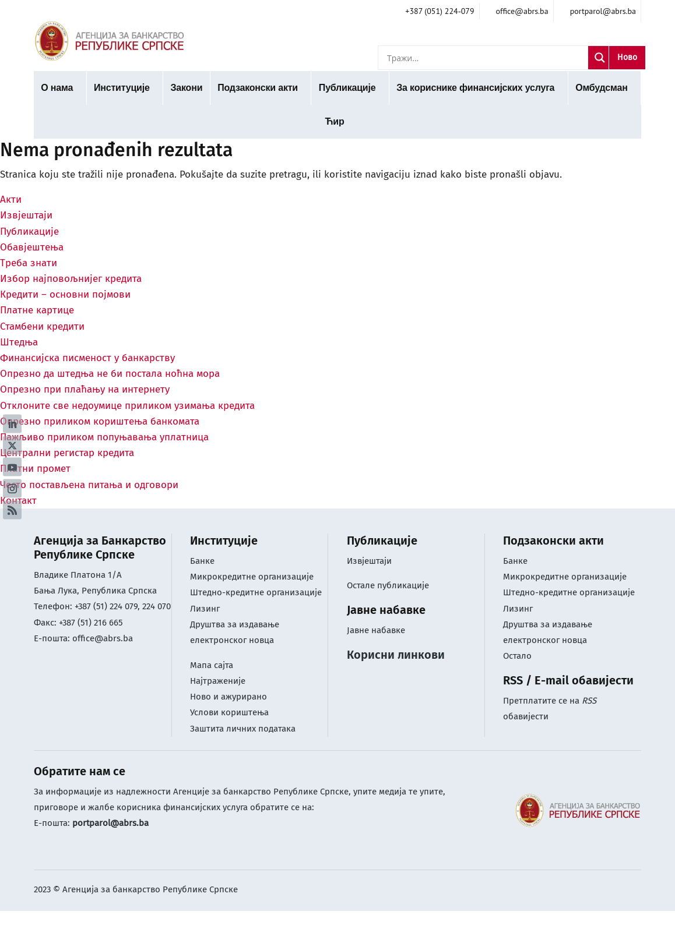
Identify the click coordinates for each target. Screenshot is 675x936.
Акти (11, 199)
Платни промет (35, 468)
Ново (627, 57)
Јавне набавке (376, 630)
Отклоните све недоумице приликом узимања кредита (127, 406)
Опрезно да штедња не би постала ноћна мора (110, 374)
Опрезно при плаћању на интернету (85, 389)
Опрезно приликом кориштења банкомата (99, 421)
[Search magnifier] (599, 57)
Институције (122, 88)
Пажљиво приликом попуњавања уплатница (104, 437)
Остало (517, 656)
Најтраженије (217, 681)
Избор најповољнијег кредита (71, 279)
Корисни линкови (396, 655)
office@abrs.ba (102, 638)
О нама (57, 88)
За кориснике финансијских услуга (475, 88)
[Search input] (486, 57)
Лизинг (206, 608)
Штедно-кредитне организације (256, 592)
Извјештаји (26, 215)
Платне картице (37, 310)
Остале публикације (388, 585)
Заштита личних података (243, 728)
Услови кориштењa (229, 712)
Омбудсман (601, 88)
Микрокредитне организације (252, 576)
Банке (202, 561)
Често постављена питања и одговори (89, 485)
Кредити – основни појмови (65, 294)
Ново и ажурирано (228, 696)
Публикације (347, 88)
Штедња (19, 342)
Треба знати (28, 263)
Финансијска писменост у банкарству (87, 358)
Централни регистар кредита (67, 453)
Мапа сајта (211, 665)
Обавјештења (32, 247)
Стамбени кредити (42, 326)
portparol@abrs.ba (110, 823)
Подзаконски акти (257, 88)
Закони (186, 88)
